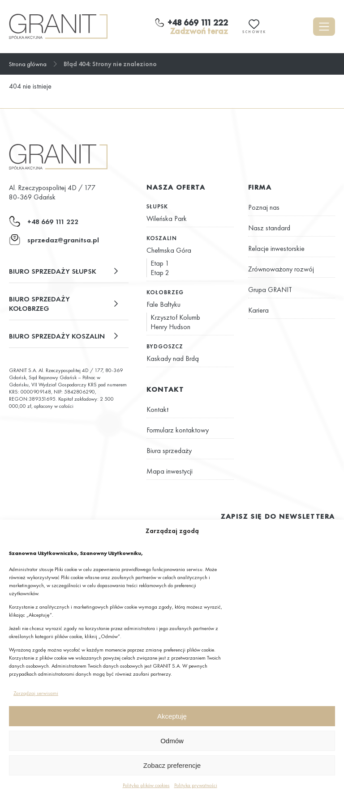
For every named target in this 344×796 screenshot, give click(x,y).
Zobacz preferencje (172, 765)
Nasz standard (269, 228)
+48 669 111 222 (52, 221)
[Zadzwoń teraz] (191, 26)
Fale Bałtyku (163, 304)
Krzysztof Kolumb (175, 317)
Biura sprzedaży (169, 450)
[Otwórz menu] (324, 26)
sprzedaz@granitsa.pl (63, 240)
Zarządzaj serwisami (35, 693)
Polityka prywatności (195, 785)
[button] (69, 271)
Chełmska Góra (168, 250)
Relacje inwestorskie (276, 248)
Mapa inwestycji (169, 471)
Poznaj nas (264, 207)
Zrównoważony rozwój (281, 269)
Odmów (172, 741)
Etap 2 (159, 272)
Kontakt (157, 409)
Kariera (258, 310)
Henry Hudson (170, 326)
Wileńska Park (166, 218)
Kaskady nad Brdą (172, 358)
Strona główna (28, 64)
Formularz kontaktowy (177, 430)
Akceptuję (172, 716)
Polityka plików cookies (146, 785)
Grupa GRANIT (270, 289)
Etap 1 (159, 263)
